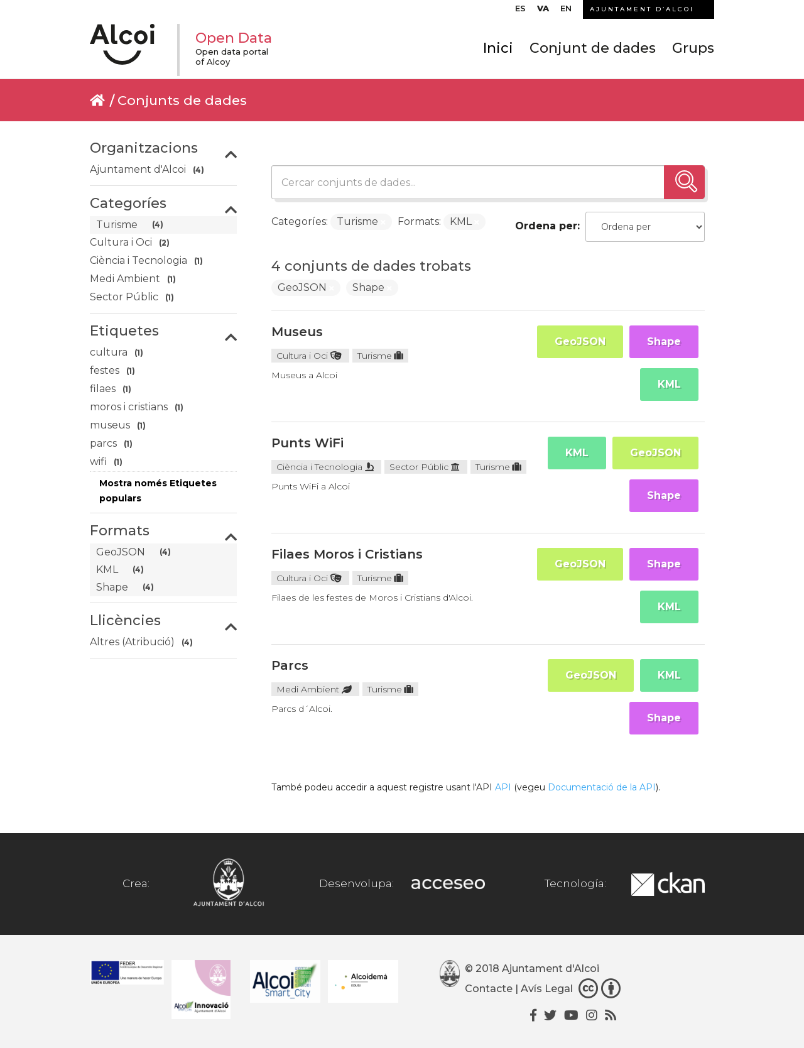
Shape (664, 341)
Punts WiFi (307, 442)
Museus (297, 331)
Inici (498, 48)
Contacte (489, 989)
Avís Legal (547, 989)
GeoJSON (580, 341)
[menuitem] (520, 11)
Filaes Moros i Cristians (347, 554)
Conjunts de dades (182, 100)
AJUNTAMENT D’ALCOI (642, 9)
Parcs (289, 665)
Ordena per (546, 226)
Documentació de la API (602, 787)
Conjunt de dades (593, 48)
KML (669, 384)
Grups (693, 48)
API (503, 787)
